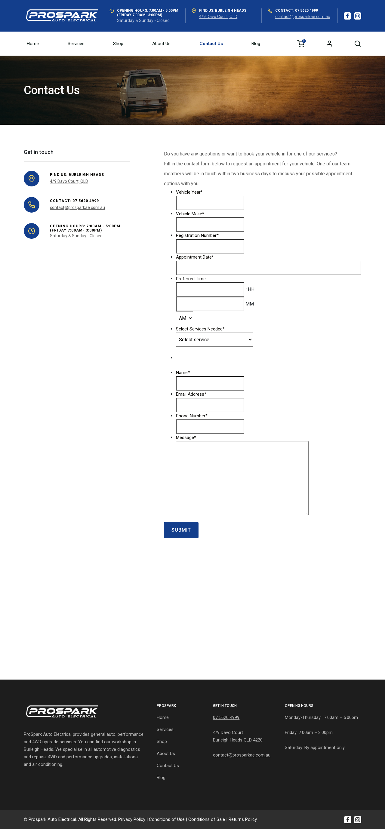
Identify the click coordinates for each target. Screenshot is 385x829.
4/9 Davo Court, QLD (218, 16)
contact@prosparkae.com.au (302, 16)
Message (186, 437)
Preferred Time (191, 278)
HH (251, 289)
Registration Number (197, 235)
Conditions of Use (167, 819)
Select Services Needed (200, 329)
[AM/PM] (184, 318)
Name (183, 372)
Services (76, 43)
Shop (118, 43)
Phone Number (192, 415)
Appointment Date (195, 257)
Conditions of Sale (206, 819)
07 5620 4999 (226, 717)
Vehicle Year (189, 192)
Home (33, 43)
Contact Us (211, 43)
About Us (161, 43)
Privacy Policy (131, 819)
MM (249, 304)
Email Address (191, 394)
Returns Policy (243, 819)
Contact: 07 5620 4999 (296, 10)
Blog (255, 43)
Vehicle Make (190, 213)
